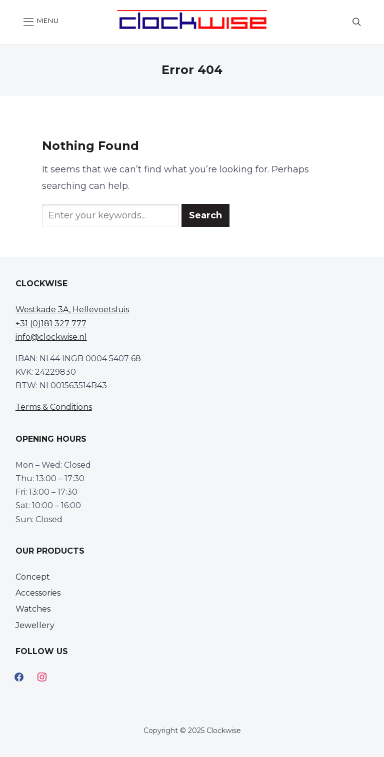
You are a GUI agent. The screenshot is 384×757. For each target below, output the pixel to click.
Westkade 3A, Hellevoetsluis (72, 309)
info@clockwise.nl (51, 337)
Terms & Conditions (54, 407)
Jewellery (35, 625)
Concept (33, 577)
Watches (33, 609)
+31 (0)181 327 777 (51, 323)
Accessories (38, 593)
